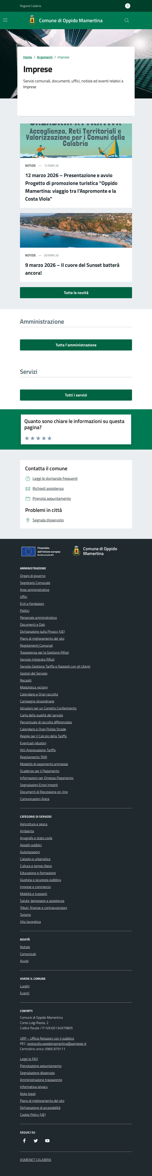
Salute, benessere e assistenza (42, 900)
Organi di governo (32, 575)
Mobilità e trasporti (33, 893)
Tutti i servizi (76, 395)
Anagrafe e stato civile (36, 838)
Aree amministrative (34, 589)
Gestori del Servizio (33, 673)
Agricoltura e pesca (33, 824)
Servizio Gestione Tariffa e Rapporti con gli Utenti (55, 666)
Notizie (25, 946)
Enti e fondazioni (32, 603)
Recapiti (25, 680)
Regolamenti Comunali (36, 645)
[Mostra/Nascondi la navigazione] (5, 20)
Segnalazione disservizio (37, 1072)
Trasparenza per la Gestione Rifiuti (44, 652)
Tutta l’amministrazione (76, 345)
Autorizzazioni (30, 852)
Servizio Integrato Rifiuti (37, 659)
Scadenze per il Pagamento (39, 770)
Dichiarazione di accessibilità (40, 1107)
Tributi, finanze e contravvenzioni (43, 907)
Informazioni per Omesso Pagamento (46, 777)
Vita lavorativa (30, 921)
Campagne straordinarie (37, 701)
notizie (30, 165)
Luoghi (25, 986)
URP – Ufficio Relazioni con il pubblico (47, 1038)
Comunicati (28, 953)
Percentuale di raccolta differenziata (46, 722)
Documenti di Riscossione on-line (44, 791)
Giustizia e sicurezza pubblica (40, 879)
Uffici (23, 596)
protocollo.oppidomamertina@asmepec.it (56, 1043)
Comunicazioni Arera (34, 798)
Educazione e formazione (38, 872)
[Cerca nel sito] (127, 20)
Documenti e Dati (32, 624)
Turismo (25, 914)
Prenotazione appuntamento (40, 1065)
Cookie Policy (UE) (33, 1114)
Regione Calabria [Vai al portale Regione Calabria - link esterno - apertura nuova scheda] (30, 5)
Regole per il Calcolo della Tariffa (43, 736)
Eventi (24, 993)
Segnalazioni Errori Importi (39, 784)
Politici (24, 610)
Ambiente (27, 831)
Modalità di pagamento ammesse (44, 764)
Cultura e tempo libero (36, 865)
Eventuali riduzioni (33, 743)
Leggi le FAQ (29, 1058)
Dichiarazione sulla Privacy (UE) (42, 631)
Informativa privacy (34, 1086)
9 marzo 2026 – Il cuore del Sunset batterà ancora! (72, 269)
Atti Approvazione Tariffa (38, 750)
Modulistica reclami (34, 687)
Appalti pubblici (31, 845)
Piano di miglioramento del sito (42, 638)
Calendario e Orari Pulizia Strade (43, 729)
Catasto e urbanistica (35, 858)
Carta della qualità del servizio (41, 715)
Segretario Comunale (35, 582)
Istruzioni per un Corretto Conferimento (48, 708)
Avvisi (24, 960)
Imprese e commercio (35, 886)
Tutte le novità (76, 293)
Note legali (28, 1093)
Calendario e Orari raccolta (39, 694)
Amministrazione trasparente (41, 1079)
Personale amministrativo (38, 617)
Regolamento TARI (33, 757)
